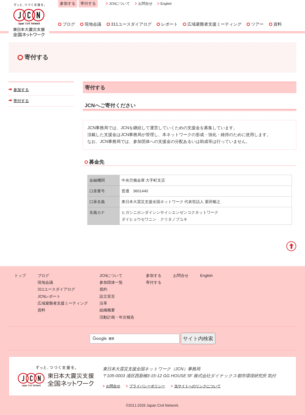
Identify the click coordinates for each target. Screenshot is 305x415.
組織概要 (107, 310)
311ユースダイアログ (131, 24)
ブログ (69, 24)
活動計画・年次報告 (116, 317)
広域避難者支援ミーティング (214, 24)
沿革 (103, 303)
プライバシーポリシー (147, 386)
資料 (277, 24)
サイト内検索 (198, 338)
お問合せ (145, 3)
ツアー (257, 24)
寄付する (88, 3)
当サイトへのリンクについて (197, 386)
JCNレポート (49, 296)
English (166, 3)
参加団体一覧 (111, 282)
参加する (67, 3)
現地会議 (93, 24)
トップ (20, 275)
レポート (169, 24)
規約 (103, 289)
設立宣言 (107, 296)
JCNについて (119, 3)
